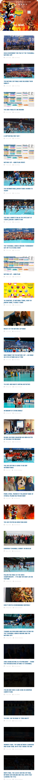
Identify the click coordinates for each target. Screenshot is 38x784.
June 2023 (8, 731)
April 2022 (8, 760)
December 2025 (9, 654)
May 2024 (8, 699)
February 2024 (9, 709)
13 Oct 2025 (8, 331)
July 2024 (8, 696)
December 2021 (9, 763)
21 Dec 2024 (8, 542)
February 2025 (9, 683)
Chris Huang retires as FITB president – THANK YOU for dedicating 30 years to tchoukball (19, 500)
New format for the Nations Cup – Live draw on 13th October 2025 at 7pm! (18, 356)
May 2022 (8, 757)
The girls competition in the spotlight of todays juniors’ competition (18, 219)
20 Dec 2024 (8, 572)
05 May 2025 (8, 474)
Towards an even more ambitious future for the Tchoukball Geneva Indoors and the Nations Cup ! (18, 486)
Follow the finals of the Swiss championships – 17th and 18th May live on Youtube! (18, 458)
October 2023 (9, 721)
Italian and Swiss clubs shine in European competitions (18, 514)
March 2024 (8, 705)
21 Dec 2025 (8, 86)
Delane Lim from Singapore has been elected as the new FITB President (18, 393)
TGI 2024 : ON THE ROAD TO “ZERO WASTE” (16, 527)
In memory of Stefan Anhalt (13, 380)
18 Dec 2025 (8, 138)
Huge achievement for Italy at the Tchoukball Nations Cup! (19, 54)
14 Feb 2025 (8, 529)
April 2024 (8, 702)
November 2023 (9, 718)
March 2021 (8, 780)
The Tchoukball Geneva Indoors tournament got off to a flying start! (18, 247)
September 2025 (9, 663)
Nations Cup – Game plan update (14, 162)
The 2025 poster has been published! (15, 433)
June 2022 (8, 754)
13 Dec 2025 (8, 222)
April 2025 (8, 680)
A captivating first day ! (12, 136)
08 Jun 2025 (8, 447)
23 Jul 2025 (8, 410)
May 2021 (8, 776)
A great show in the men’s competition (17, 581)
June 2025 (8, 673)
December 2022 (9, 738)
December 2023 (9, 715)
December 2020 (9, 783)
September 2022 (9, 747)
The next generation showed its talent (17, 593)
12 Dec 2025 (8, 250)
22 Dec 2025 (8, 57)
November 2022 (9, 741)
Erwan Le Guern (18, 371)
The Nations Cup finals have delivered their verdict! (18, 82)
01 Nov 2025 (8, 305)
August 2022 (8, 751)
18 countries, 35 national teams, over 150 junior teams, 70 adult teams (18, 302)
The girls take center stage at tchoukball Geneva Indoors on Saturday (17, 606)
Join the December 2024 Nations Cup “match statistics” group (18, 619)
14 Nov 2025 (8, 276)
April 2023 (8, 734)
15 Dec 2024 (8, 609)
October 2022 (9, 744)
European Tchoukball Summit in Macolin (17, 445)
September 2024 (9, 692)
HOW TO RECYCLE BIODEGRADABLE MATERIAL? (17, 472)
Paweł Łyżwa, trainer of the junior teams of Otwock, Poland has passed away (18, 420)
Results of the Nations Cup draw (14, 329)
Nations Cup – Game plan (12, 274)
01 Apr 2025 (8, 517)
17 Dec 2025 (8, 165)
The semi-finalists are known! (14, 110)
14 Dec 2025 (8, 193)
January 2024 (9, 712)
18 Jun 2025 (8, 435)
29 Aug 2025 (8, 383)
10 (27, 630)
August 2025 (8, 667)
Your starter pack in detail (19, 640)
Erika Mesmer (17, 276)
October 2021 (9, 770)
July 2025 (8, 670)
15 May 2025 (8, 463)
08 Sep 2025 (8, 371)
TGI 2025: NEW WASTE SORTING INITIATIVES (17, 369)
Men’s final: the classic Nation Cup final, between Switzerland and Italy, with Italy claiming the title (18, 554)
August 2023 (8, 725)
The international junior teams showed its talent (18, 190)
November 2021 (9, 767)
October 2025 (9, 660)
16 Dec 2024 (8, 595)
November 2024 (9, 689)
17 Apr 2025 (8, 504)
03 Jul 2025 (8, 424)
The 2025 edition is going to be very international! (15, 407)
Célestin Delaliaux (18, 410)
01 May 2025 (8, 490)
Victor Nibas (17, 57)
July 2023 (8, 728)
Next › (31, 630)
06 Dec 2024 (8, 622)
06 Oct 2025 (8, 359)
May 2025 (8, 676)
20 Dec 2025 (8, 112)
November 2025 (9, 657)
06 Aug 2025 (8, 396)
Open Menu (29, 12)
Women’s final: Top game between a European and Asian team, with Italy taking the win (19, 539)
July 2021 (8, 773)
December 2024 (9, 686)
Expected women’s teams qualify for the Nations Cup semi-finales (17, 569)
